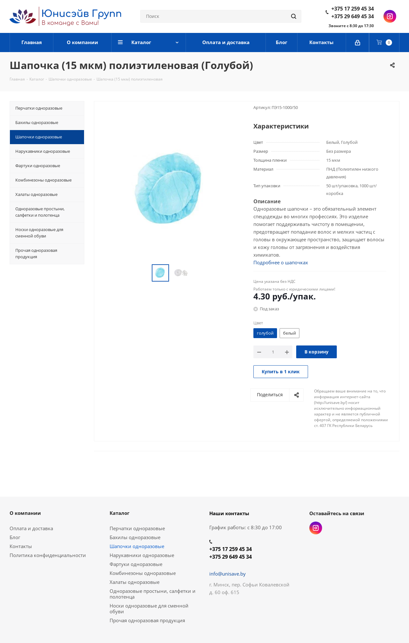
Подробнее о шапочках (280, 262)
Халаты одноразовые (134, 582)
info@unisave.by (227, 573)
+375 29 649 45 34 (352, 16)
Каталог (119, 513)
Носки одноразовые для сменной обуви (149, 608)
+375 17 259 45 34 (352, 8)
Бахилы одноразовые (135, 537)
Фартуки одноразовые (136, 564)
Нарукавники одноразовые (142, 555)
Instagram (389, 16)
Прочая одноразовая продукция (147, 620)
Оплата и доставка (31, 528)
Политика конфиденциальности (48, 555)
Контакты (21, 546)
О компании (25, 513)
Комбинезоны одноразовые (143, 573)
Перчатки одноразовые (137, 528)
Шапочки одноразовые (137, 546)
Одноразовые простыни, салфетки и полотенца (153, 594)
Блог (15, 537)
